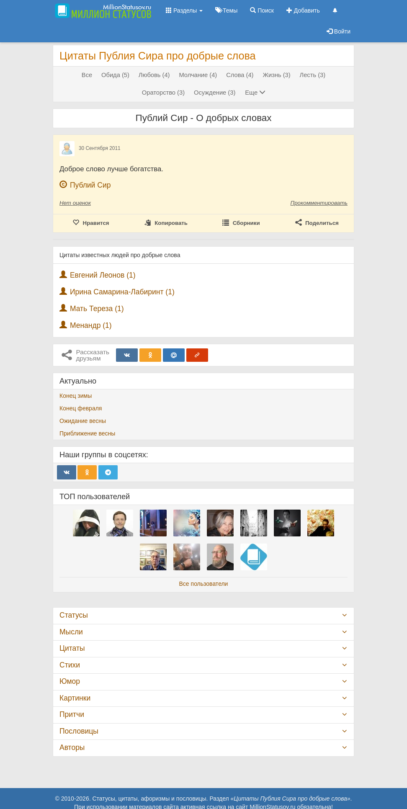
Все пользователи (203, 583)
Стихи (69, 665)
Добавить (303, 10)
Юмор (69, 681)
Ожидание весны (82, 420)
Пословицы (78, 731)
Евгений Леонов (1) (103, 275)
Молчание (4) (198, 75)
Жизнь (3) (276, 75)
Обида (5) (115, 75)
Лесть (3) (313, 75)
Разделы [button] (184, 10)
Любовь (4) (154, 75)
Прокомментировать (319, 203)
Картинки (74, 698)
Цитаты (72, 648)
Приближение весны (87, 433)
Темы (226, 10)
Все (87, 75)
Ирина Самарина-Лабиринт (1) (122, 292)
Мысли (71, 632)
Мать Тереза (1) (97, 308)
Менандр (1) (91, 325)
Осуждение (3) (214, 92)
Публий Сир (90, 185)
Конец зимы (75, 395)
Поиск (262, 10)
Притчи (71, 714)
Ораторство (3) (163, 92)
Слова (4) (239, 75)
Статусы (73, 615)
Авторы (72, 747)
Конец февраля (80, 408)
